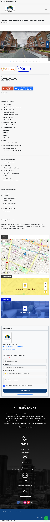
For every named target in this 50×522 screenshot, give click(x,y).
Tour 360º (22, 68)
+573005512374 (9, 346)
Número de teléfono (8, 370)
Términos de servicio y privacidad (25, 394)
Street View (8, 68)
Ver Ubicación (20, 289)
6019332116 (19, 346)
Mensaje (5, 377)
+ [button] (3, 241)
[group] (25, 44)
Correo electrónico (8, 364)
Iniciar (25, 312)
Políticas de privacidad (25, 427)
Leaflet (34, 272)
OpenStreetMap (44, 272)
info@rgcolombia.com (11, 349)
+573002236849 (25, 452)
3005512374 (25, 449)
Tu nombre (6, 358)
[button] (10, 61)
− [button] (3, 244)
